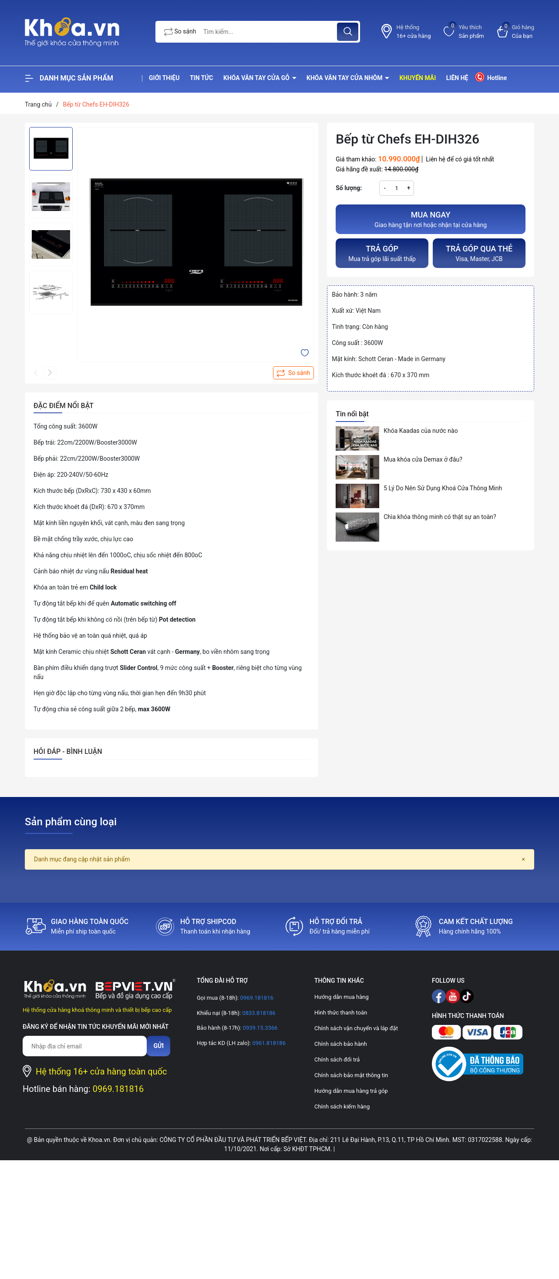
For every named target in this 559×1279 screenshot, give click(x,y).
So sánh (180, 31)
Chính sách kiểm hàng (342, 1106)
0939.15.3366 (259, 1028)
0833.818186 (258, 1013)
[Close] (523, 859)
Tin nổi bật (352, 414)
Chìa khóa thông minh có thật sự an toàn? (440, 516)
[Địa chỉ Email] (85, 1046)
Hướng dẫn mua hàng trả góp (351, 1091)
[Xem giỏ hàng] (515, 31)
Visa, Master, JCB (479, 252)
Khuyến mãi (417, 77)
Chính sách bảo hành (340, 1044)
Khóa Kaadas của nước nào (421, 430)
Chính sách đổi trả (337, 1059)
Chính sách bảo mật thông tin (351, 1075)
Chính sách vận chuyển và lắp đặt (356, 1028)
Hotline (490, 76)
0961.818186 (268, 1043)
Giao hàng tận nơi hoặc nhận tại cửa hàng (430, 218)
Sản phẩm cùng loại (71, 822)
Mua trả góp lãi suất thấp (382, 252)
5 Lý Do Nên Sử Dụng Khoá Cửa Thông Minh (443, 488)
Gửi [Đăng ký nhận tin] (158, 1045)
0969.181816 (118, 1089)
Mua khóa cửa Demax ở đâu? (423, 459)
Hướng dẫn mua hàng (341, 997)
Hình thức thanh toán (340, 1012)
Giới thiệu (164, 77)
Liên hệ (457, 77)
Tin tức (201, 77)
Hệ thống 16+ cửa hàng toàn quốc (101, 1071)
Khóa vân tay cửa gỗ (257, 77)
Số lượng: (349, 187)
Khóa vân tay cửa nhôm (345, 77)
